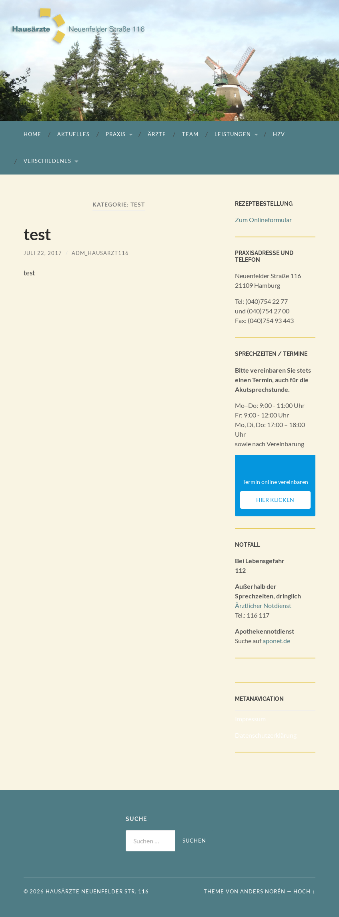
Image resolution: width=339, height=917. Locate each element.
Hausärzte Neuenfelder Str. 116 (97, 891)
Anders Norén (262, 891)
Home (32, 134)
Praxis (116, 134)
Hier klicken (275, 499)
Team (190, 134)
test (37, 234)
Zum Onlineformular (263, 219)
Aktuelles (73, 134)
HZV (279, 134)
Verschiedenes (47, 161)
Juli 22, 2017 (43, 253)
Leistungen (233, 134)
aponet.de (276, 640)
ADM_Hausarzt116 (100, 253)
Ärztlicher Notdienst (263, 605)
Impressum (250, 718)
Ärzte (157, 134)
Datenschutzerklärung (266, 735)
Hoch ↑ (304, 891)
